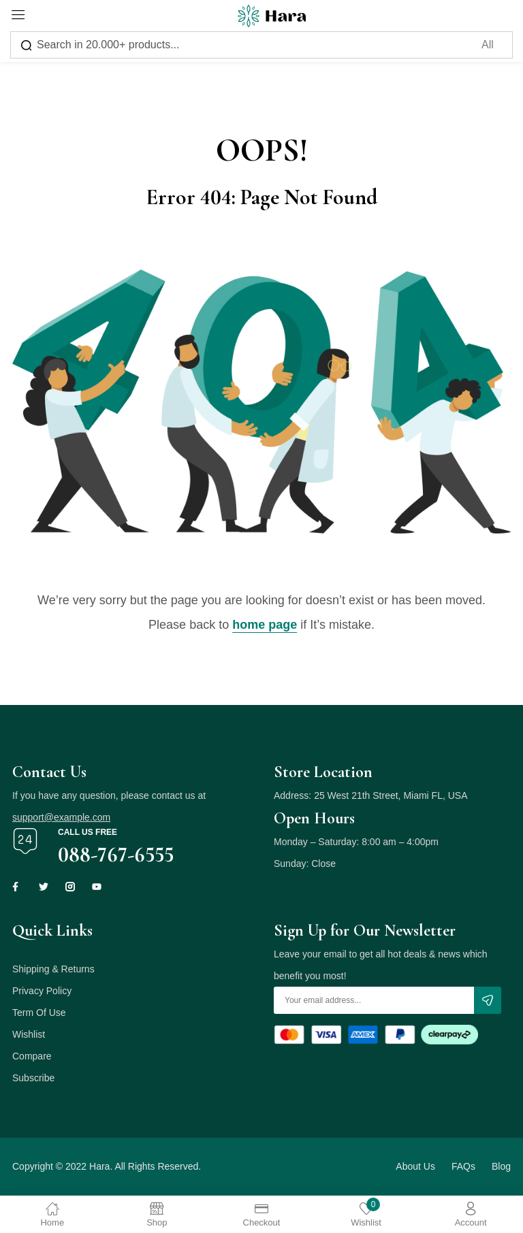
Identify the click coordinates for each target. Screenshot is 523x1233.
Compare (32, 1056)
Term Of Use (39, 1012)
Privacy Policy (42, 990)
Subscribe (33, 1077)
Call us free (87, 832)
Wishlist (28, 1034)
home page (264, 624)
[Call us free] (25, 841)
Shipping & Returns (53, 969)
